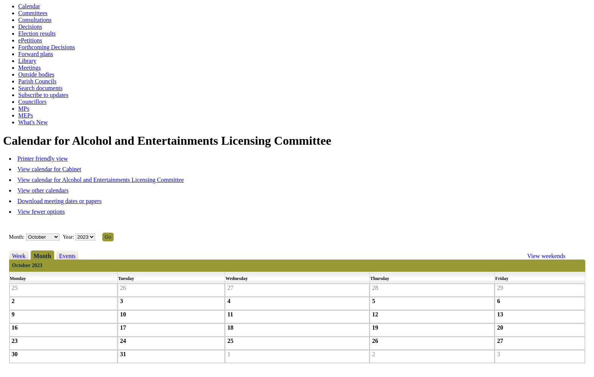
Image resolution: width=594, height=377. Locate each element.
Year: (69, 237)
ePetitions (30, 40)
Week (19, 256)
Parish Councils (37, 81)
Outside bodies (36, 74)
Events (67, 256)
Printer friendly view (42, 158)
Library (27, 61)
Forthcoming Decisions (46, 47)
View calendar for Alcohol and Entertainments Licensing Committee (100, 180)
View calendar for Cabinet (49, 169)
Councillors (32, 102)
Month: (17, 237)
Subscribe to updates (43, 95)
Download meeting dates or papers (59, 201)
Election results (37, 33)
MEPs (25, 115)
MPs (23, 108)
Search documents (40, 88)
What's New (33, 122)
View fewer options (41, 211)
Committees (32, 13)
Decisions (30, 26)
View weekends (546, 256)
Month (42, 256)
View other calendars (43, 190)
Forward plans (35, 54)
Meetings (29, 67)
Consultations (35, 20)
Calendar (29, 6)
